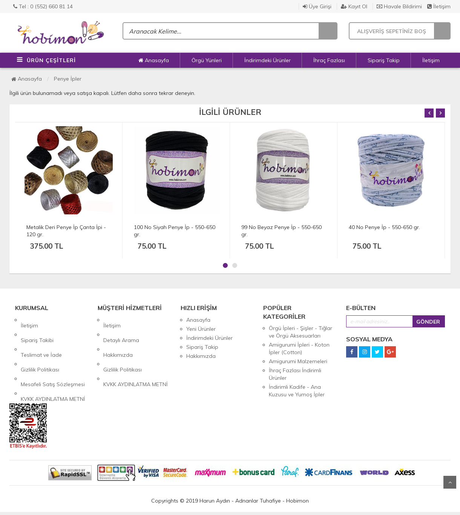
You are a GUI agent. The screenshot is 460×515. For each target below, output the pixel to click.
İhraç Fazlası (329, 60)
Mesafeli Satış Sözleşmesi (53, 356)
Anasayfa (153, 60)
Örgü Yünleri (207, 60)
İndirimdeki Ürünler (267, 60)
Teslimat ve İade (41, 338)
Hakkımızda (118, 338)
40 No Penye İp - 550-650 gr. (384, 227)
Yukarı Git (449, 482)
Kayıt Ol (354, 6)
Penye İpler (67, 78)
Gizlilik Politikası (40, 347)
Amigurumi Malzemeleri (298, 361)
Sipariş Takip (384, 60)
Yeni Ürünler (201, 329)
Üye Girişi (317, 6)
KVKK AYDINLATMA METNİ (53, 365)
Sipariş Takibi (37, 329)
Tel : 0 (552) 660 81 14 (43, 6)
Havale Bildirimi (399, 6)
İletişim (439, 6)
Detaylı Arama (121, 329)
